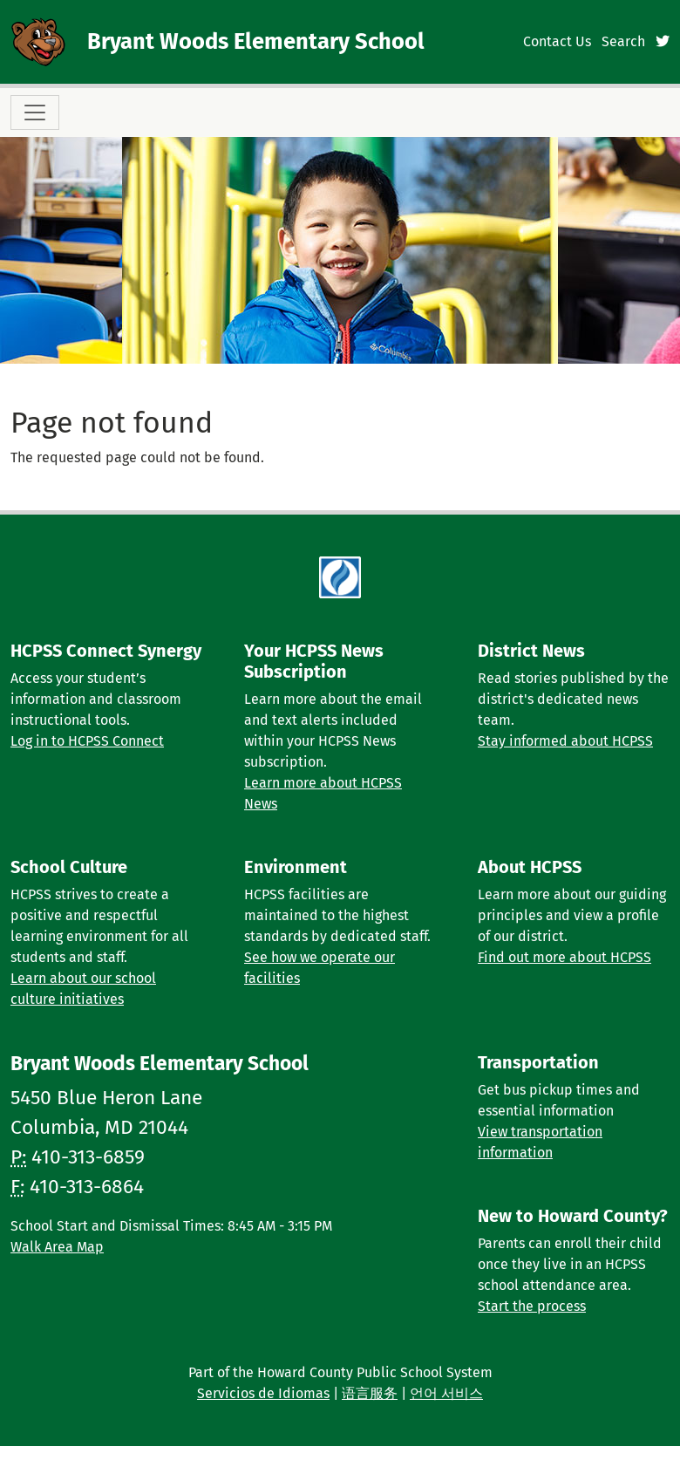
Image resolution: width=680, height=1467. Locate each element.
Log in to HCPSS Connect (87, 741)
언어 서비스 (446, 1393)
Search (623, 41)
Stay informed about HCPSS (565, 741)
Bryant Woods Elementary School (256, 41)
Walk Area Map (57, 1246)
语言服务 (370, 1393)
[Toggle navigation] (34, 112)
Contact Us (557, 41)
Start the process (532, 1306)
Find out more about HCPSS (564, 957)
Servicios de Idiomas (263, 1393)
